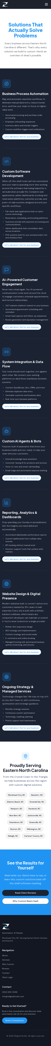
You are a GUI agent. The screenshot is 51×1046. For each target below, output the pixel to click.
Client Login (7, 977)
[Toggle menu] (46, 4)
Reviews (5, 968)
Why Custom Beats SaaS (25, 902)
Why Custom (8, 964)
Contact (6, 973)
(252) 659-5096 (9, 992)
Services (6, 960)
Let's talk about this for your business (21, 137)
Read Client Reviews (25, 893)
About (5, 955)
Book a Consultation (14, 1020)
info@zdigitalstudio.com (13, 996)
